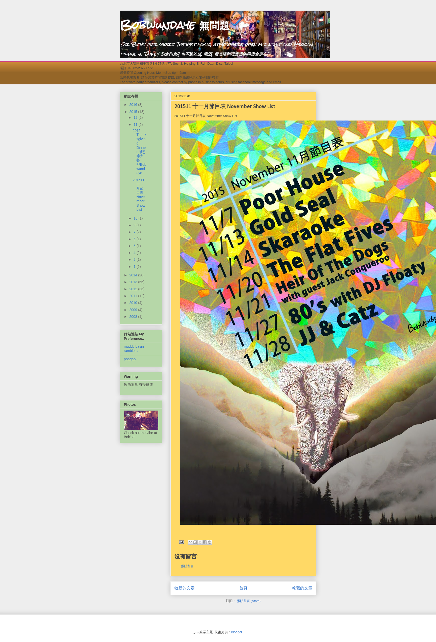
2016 (133, 105)
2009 (133, 310)
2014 (133, 275)
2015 (133, 112)
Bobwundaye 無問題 (174, 25)
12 (136, 117)
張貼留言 (187, 566)
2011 (133, 296)
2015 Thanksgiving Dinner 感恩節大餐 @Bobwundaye (139, 152)
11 (136, 125)
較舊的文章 (302, 588)
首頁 (243, 588)
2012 (133, 289)
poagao (130, 359)
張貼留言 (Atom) (249, 601)
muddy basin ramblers (134, 348)
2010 (133, 303)
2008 (133, 317)
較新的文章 (184, 588)
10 (136, 218)
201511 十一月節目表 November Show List (139, 195)
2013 (133, 282)
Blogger (236, 632)
